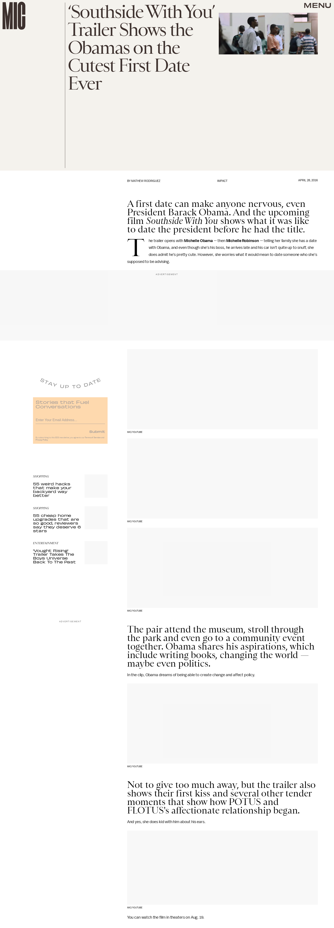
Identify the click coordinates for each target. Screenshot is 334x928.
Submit (97, 433)
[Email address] (70, 421)
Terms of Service (93, 440)
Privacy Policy (42, 442)
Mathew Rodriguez (145, 181)
